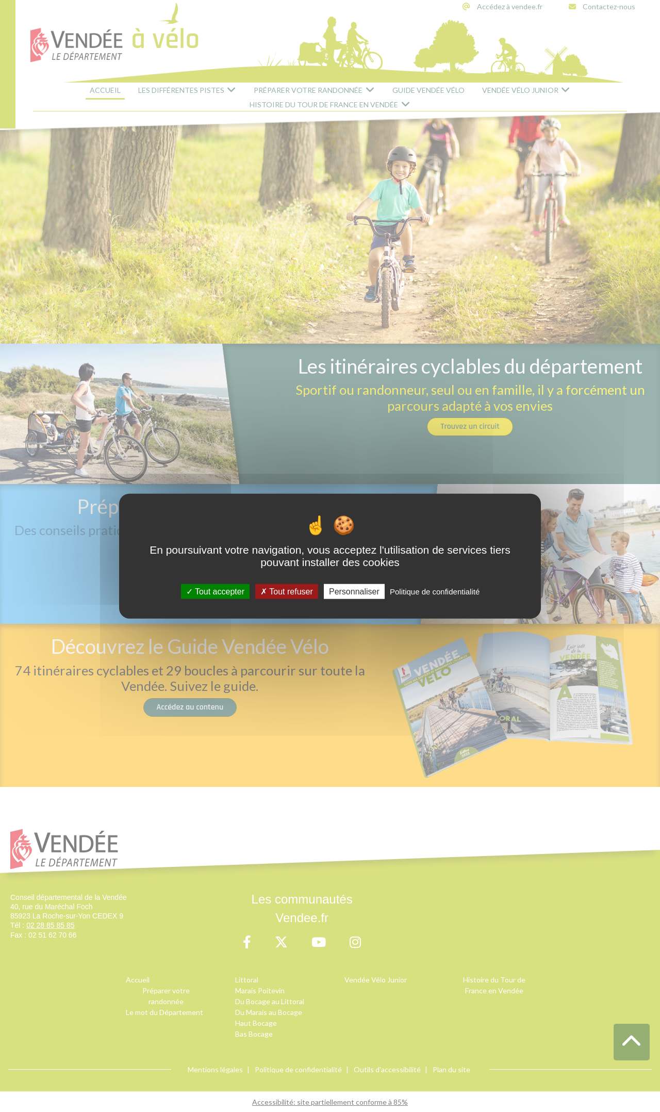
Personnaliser (354, 591)
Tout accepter (215, 591)
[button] (632, 1042)
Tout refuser (286, 591)
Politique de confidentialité (435, 591)
